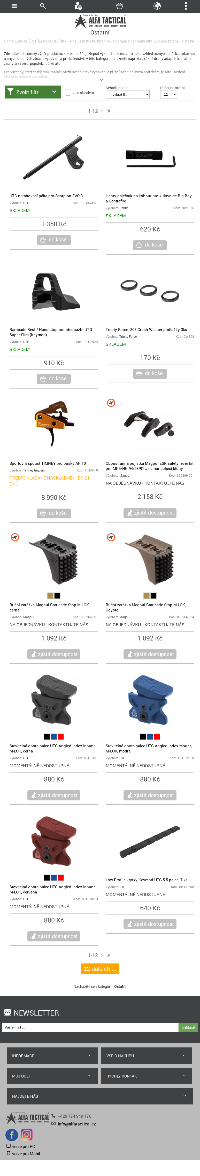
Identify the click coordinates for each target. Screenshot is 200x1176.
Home (8, 41)
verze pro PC (23, 1146)
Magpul (124, 475)
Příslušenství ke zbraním (90, 41)
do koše (57, 240)
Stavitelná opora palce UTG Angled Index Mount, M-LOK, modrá (149, 748)
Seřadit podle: (117, 87)
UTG (26, 203)
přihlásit (188, 1027)
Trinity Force (128, 337)
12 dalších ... (100, 969)
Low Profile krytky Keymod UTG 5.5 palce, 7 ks (147, 879)
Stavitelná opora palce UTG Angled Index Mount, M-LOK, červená (53, 889)
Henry (123, 208)
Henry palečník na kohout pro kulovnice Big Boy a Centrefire (149, 198)
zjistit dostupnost (154, 512)
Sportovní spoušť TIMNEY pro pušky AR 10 (48, 463)
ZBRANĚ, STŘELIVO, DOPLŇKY (42, 41)
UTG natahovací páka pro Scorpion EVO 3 (46, 195)
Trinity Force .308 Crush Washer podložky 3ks (146, 329)
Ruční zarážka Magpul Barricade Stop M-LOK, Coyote (146, 607)
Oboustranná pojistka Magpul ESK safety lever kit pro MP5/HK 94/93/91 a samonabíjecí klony (150, 466)
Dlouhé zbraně (167, 41)
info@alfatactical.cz (77, 1123)
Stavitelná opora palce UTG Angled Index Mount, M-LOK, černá (53, 748)
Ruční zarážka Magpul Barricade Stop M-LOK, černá (50, 607)
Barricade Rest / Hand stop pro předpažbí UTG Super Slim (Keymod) (51, 332)
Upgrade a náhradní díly (132, 41)
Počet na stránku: (174, 87)
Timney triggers (34, 470)
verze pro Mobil (26, 1153)
